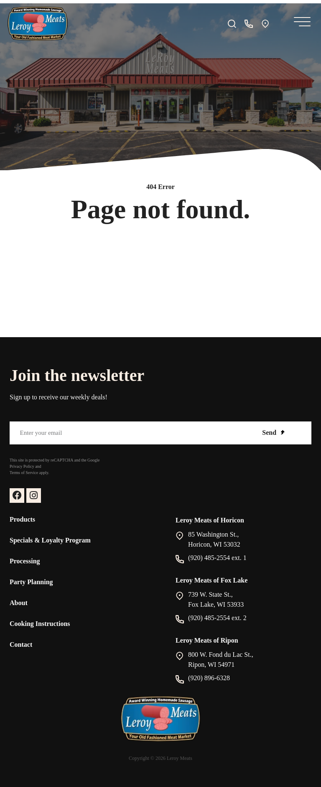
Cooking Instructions (40, 623)
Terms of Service (24, 472)
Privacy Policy (22, 466)
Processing (25, 561)
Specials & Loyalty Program (50, 540)
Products (22, 519)
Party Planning (31, 581)
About (19, 602)
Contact (21, 644)
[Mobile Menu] (300, 23)
